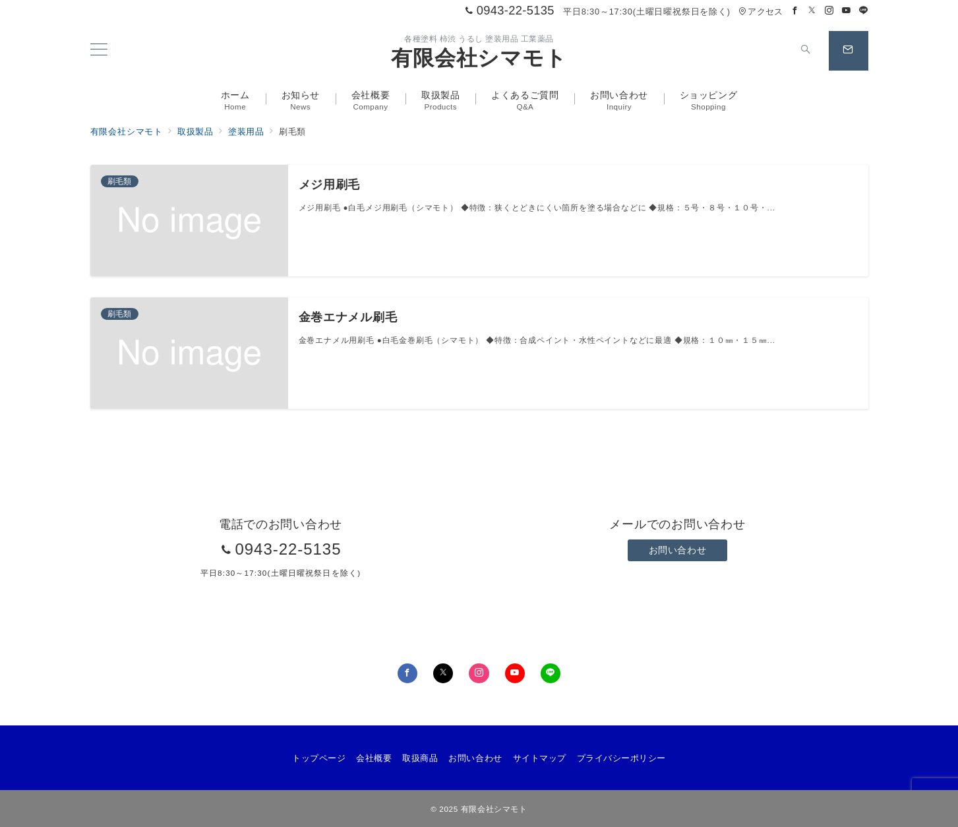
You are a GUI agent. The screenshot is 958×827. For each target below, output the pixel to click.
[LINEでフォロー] (863, 11)
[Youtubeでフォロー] (846, 11)
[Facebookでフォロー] (795, 11)
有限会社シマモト (478, 58)
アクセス (760, 11)
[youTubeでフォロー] (515, 673)
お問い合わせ (677, 550)
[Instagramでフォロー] (829, 11)
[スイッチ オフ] (806, 50)
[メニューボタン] (98, 51)
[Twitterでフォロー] (812, 11)
